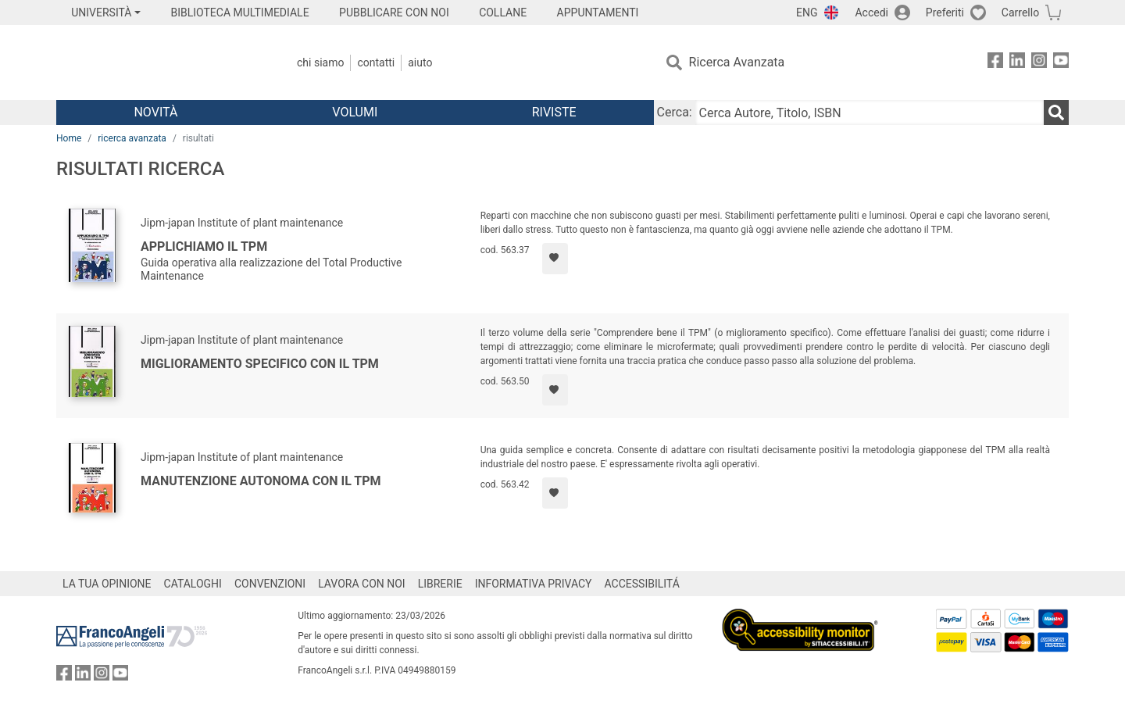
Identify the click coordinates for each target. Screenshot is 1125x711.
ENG (806, 12)
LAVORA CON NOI (361, 583)
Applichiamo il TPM (204, 246)
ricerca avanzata (132, 138)
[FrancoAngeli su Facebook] (995, 62)
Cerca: (674, 112)
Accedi (871, 12)
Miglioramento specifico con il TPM (260, 363)
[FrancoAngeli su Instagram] (1039, 62)
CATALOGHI (193, 583)
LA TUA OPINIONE (107, 583)
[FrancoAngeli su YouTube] (1061, 62)
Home (68, 138)
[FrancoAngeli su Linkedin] (1017, 62)
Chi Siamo (320, 62)
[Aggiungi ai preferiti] (555, 258)
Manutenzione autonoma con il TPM (261, 480)
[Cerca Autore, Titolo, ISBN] (869, 112)
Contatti (376, 62)
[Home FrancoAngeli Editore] (159, 62)
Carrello (1020, 12)
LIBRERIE (440, 583)
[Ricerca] (1056, 112)
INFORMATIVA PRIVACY (533, 583)
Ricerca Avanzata (737, 62)
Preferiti (945, 12)
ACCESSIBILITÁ (642, 583)
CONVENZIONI (269, 583)
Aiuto (420, 62)
